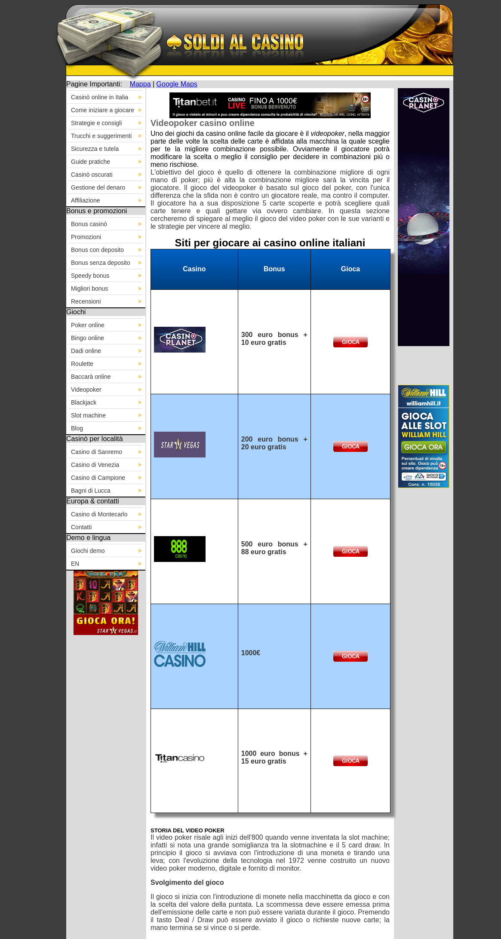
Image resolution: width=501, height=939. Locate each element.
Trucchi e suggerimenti (101, 135)
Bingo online (87, 337)
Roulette (82, 363)
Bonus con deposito (97, 249)
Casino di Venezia (95, 464)
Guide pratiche (90, 161)
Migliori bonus (89, 288)
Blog (77, 428)
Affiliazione (85, 200)
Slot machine (88, 415)
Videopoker (86, 389)
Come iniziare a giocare (102, 110)
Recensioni (86, 301)
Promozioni (86, 236)
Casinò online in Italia (99, 97)
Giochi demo (88, 550)
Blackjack (83, 402)
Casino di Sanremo (96, 451)
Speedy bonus (90, 275)
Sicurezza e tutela (95, 148)
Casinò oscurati (92, 174)
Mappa (140, 84)
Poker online (88, 325)
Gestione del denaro (98, 187)
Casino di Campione (98, 477)
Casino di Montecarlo (99, 514)
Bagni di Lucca (91, 490)
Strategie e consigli (96, 123)
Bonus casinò (89, 224)
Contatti (81, 527)
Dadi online (86, 350)
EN (75, 563)
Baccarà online (91, 376)
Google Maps (177, 84)
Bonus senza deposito (100, 262)
